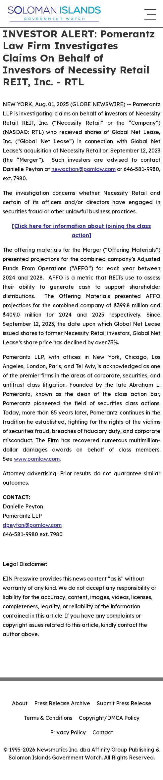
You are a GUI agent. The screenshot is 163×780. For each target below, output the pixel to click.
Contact (102, 732)
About (19, 703)
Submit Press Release (124, 703)
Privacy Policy (68, 732)
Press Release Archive (62, 703)
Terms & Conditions (48, 718)
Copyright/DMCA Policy (109, 718)
